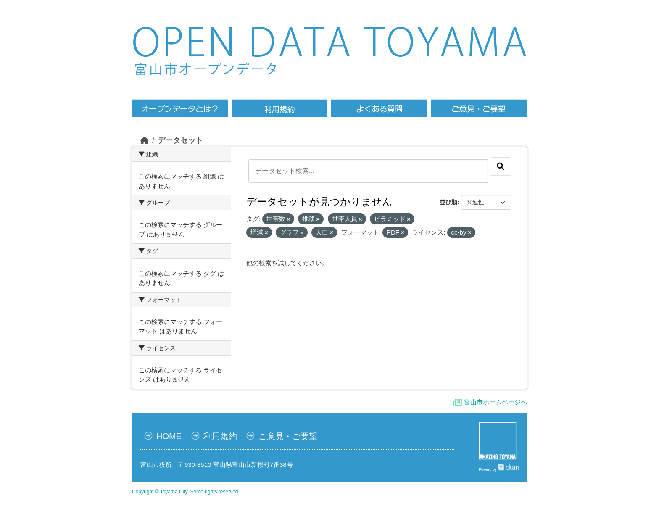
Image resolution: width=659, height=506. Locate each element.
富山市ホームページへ (495, 402)
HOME (169, 436)
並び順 (448, 202)
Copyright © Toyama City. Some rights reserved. (186, 492)
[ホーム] (144, 140)
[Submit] (500, 166)
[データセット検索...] (368, 171)
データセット (180, 140)
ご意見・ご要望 (287, 436)
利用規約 (220, 436)
